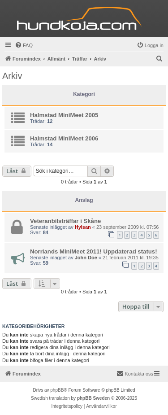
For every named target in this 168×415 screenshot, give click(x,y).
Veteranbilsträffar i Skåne (65, 221)
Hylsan (83, 227)
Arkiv (12, 76)
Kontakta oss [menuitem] (134, 373)
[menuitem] (24, 45)
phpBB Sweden (93, 398)
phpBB (57, 390)
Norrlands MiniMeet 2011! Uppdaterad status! (93, 251)
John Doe (86, 257)
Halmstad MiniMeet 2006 (64, 138)
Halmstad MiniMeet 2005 (64, 115)
